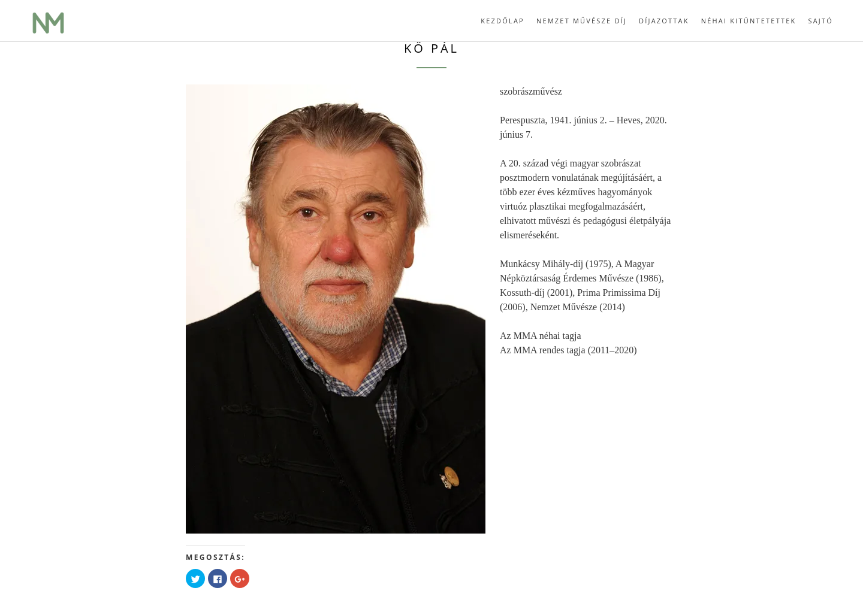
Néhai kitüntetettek (748, 20)
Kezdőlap (502, 20)
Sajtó (820, 20)
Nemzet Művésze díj (581, 20)
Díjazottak (664, 20)
